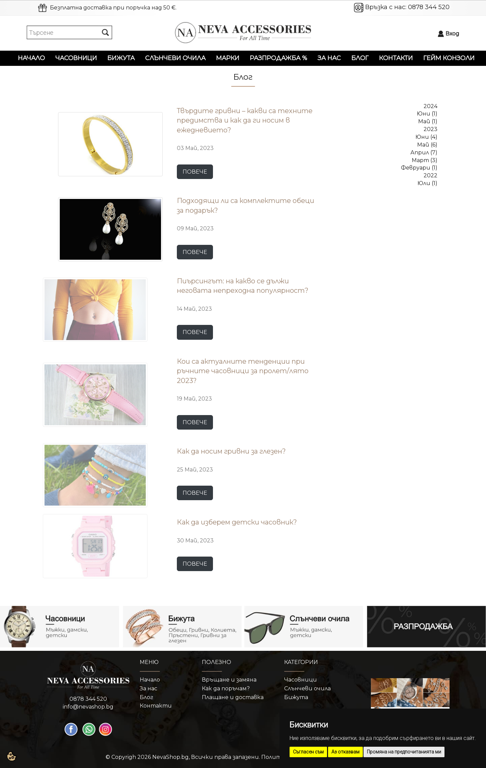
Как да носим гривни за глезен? (231, 451)
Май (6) (427, 145)
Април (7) (423, 152)
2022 (430, 175)
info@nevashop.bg (88, 706)
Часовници (76, 58)
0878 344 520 (429, 7)
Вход (455, 33)
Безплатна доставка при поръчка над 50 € (113, 7)
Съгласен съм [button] (308, 751)
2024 (430, 106)
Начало (31, 58)
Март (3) (424, 160)
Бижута (121, 58)
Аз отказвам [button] (345, 751)
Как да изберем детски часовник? (237, 522)
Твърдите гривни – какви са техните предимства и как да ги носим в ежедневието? (245, 120)
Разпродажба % (278, 58)
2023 (430, 129)
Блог (360, 58)
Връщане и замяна (229, 679)
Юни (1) (427, 113)
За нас (329, 58)
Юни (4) (426, 137)
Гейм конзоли (449, 58)
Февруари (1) (419, 167)
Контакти (396, 58)
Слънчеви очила (175, 58)
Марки (227, 58)
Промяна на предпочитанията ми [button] (404, 751)
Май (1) (427, 121)
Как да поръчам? (226, 688)
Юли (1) (427, 183)
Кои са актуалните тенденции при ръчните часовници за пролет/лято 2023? (242, 371)
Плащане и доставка (233, 697)
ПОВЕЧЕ (195, 172)
